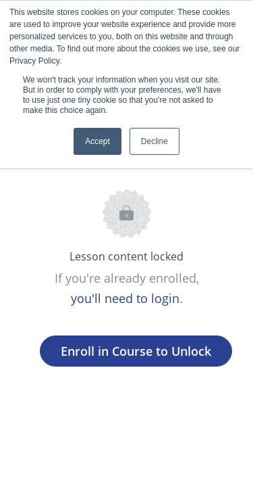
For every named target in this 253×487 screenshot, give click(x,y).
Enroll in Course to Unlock (136, 351)
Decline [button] (154, 141)
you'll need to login (125, 298)
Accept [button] (97, 141)
